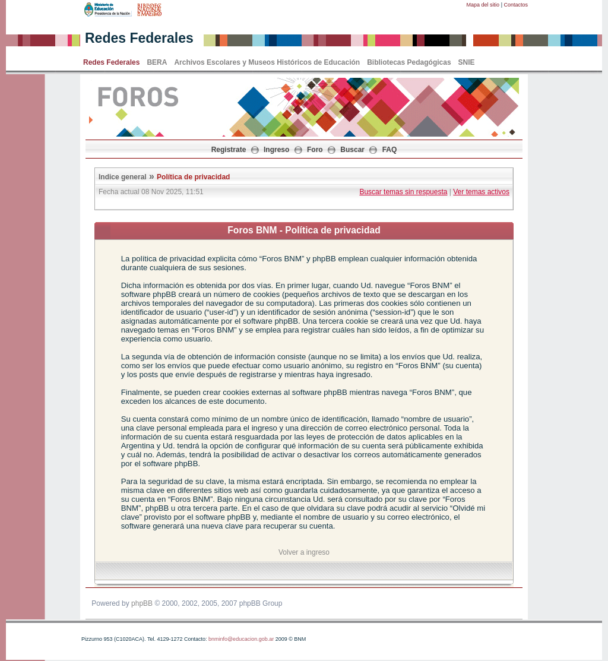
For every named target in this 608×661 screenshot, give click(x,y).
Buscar (352, 150)
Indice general (123, 177)
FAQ (389, 150)
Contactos (516, 5)
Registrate (228, 150)
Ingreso (276, 150)
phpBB (142, 603)
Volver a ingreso (304, 552)
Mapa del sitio (483, 5)
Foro (315, 150)
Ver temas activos (481, 192)
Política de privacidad (193, 177)
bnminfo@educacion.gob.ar (241, 639)
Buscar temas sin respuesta (403, 192)
